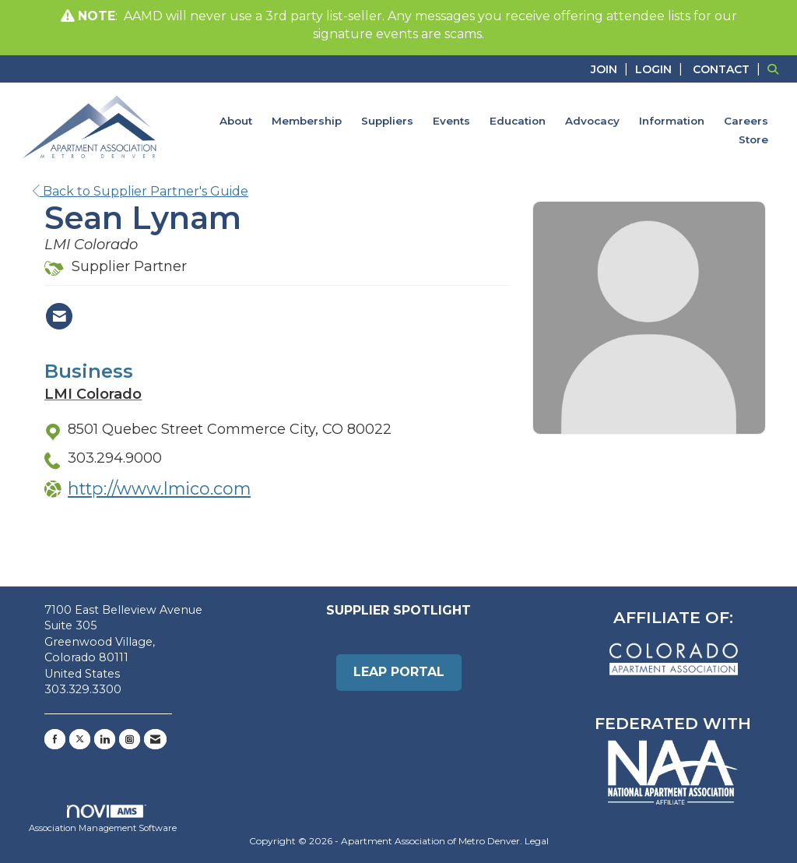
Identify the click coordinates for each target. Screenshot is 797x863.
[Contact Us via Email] (155, 739)
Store (753, 139)
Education (518, 120)
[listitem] (611, 69)
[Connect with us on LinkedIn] (104, 739)
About (235, 120)
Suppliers (387, 120)
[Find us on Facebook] (54, 739)
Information (671, 120)
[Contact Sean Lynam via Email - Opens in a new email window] (59, 316)
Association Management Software (103, 819)
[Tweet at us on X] (79, 739)
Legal (537, 841)
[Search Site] (776, 69)
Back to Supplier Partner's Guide (140, 191)
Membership (307, 120)
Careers (746, 120)
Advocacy (592, 120)
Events (451, 120)
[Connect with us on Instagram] (129, 739)
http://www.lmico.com (159, 488)
